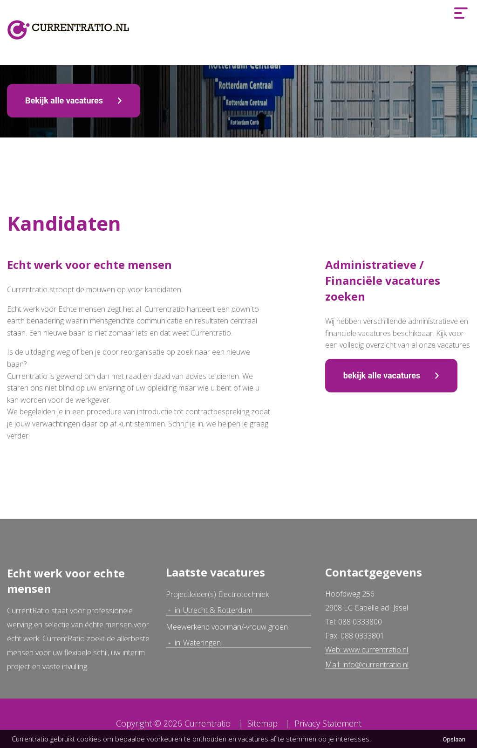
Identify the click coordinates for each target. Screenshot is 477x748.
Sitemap (262, 723)
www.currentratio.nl (375, 650)
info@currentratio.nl (375, 664)
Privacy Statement (327, 723)
